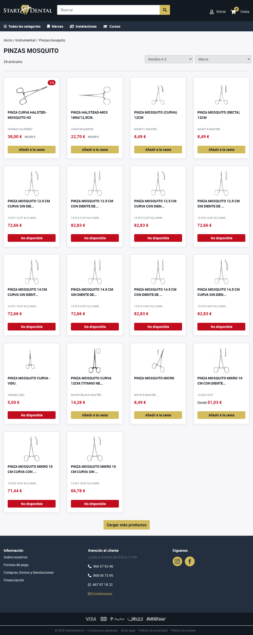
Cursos (111, 26)
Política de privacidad (153, 630)
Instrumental (25, 40)
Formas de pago (16, 564)
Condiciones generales (102, 630)
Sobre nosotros (15, 557)
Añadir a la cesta (32, 149)
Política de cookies (183, 630)
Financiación (14, 580)
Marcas (55, 26)
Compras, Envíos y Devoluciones (29, 572)
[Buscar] (108, 10)
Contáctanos (100, 593)
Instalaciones (83, 26)
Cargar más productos (127, 525)
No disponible (31, 238)
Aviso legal (128, 630)
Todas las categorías (22, 26)
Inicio (8, 40)
